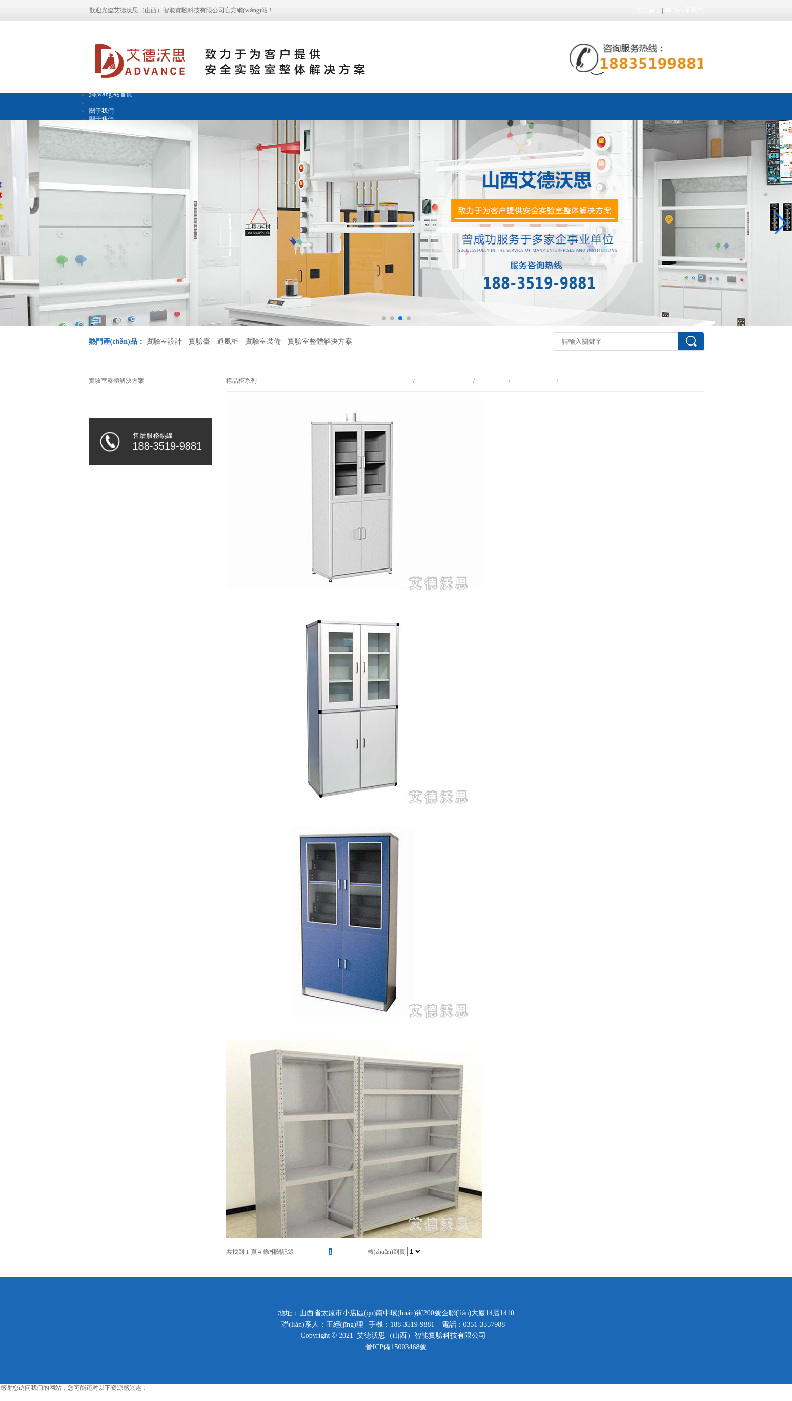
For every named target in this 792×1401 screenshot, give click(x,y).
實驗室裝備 (263, 342)
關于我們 (101, 110)
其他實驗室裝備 (533, 381)
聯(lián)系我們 (684, 10)
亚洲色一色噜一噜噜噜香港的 (40, 1396)
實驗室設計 (164, 342)
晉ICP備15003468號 (396, 1347)
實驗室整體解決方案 (320, 342)
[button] (780, 223)
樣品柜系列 (574, 381)
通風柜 (227, 342)
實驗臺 (199, 342)
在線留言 (648, 10)
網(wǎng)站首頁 (110, 94)
